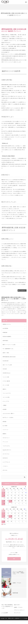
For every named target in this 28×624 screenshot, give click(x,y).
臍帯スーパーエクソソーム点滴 (9, 344)
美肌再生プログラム (7, 324)
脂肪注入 (4, 389)
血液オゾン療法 (6, 352)
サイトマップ (17, 612)
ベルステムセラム (6, 445)
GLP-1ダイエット (6, 437)
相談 (14, 558)
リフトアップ (5, 429)
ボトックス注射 (6, 385)
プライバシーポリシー (19, 610)
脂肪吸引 (4, 433)
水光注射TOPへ (22, 290)
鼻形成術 (4, 421)
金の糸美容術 (5, 328)
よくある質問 (4, 612)
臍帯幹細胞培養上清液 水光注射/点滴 (13, 29)
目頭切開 (4, 409)
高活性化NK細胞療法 (7, 336)
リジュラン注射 (6, 377)
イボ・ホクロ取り (6, 397)
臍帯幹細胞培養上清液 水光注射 (9, 356)
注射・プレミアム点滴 (7, 364)
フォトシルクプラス (7, 393)
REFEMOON (5, 458)
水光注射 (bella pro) (6, 373)
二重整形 (4, 405)
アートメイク (5, 441)
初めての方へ (17, 604)
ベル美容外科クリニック (19, 618)
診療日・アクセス (18, 607)
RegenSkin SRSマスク (7, 449)
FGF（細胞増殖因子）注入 (8, 348)
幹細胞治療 (5, 332)
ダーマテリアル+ (6, 453)
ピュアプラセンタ (6, 462)
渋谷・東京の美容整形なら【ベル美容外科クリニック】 (7, 606)
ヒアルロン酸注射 (6, 381)
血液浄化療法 (5, 340)
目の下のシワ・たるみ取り (8, 417)
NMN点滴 (5, 368)
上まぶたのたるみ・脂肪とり (8, 413)
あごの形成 (5, 425)
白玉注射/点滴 (5, 360)
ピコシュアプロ (6, 401)
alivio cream (5, 470)
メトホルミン (5, 466)
